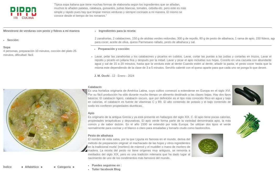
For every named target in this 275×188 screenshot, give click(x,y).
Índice (7, 166)
